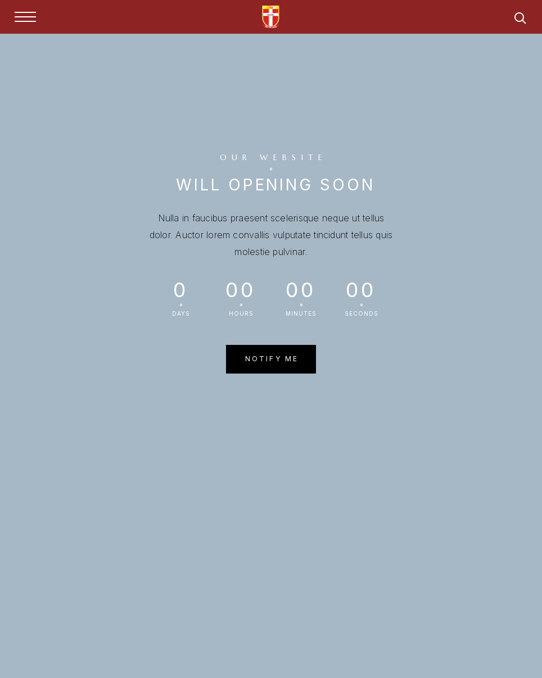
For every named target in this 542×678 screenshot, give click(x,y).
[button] (271, 359)
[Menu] (25, 17)
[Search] (520, 20)
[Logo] (271, 17)
